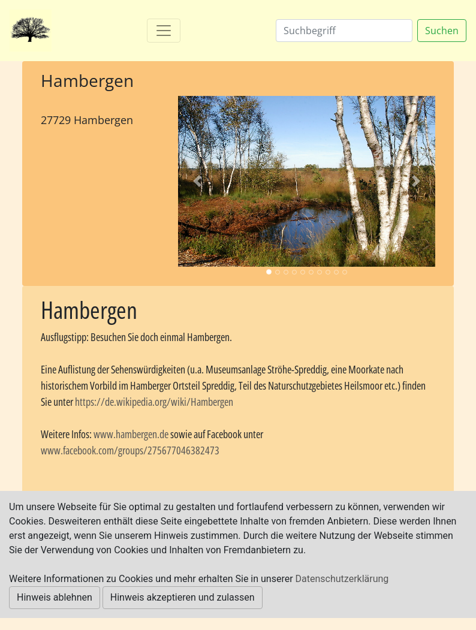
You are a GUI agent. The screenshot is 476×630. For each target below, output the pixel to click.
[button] (197, 181)
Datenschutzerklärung (342, 578)
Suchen (442, 30)
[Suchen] (344, 30)
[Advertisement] (100, 178)
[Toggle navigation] (163, 31)
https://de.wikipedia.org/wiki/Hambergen (154, 401)
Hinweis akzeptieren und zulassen (182, 597)
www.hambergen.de (131, 434)
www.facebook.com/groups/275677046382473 (130, 450)
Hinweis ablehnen (54, 597)
